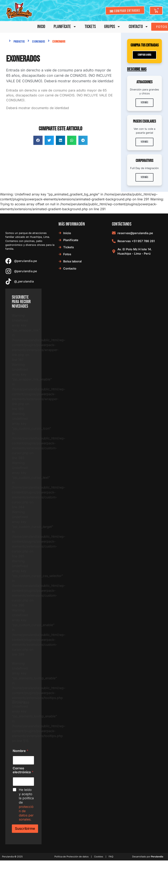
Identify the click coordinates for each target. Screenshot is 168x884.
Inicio (41, 26)
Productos (19, 42)
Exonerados (38, 42)
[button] (38, 140)
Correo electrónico (23, 770)
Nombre (20, 751)
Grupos (112, 26)
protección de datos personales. (26, 813)
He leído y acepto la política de (26, 805)
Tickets (90, 26)
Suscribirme (25, 828)
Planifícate (65, 26)
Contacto (138, 26)
